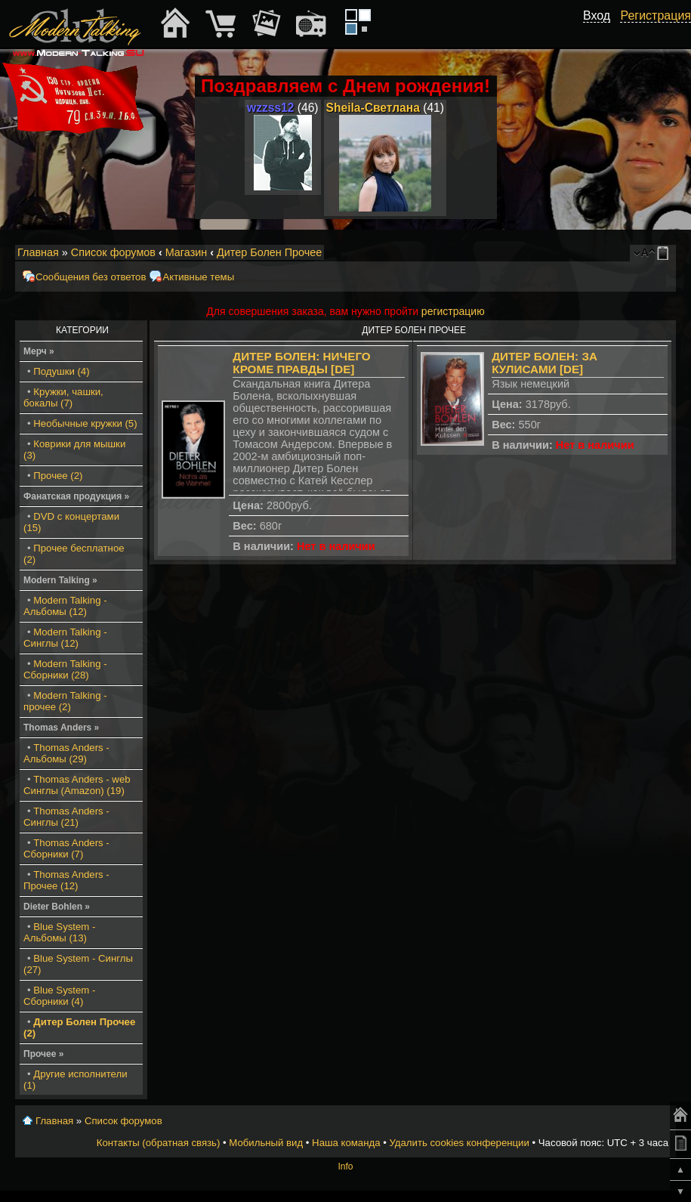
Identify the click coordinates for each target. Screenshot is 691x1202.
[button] (602, 32)
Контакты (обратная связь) (159, 1142)
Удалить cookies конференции (459, 1142)
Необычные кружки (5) (85, 423)
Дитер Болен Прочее (269, 252)
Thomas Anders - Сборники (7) (66, 848)
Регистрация (655, 15)
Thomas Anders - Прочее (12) (66, 880)
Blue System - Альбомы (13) (59, 932)
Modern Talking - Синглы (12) (65, 637)
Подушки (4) (61, 371)
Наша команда (346, 1142)
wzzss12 (270, 107)
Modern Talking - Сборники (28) (65, 669)
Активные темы (198, 277)
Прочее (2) (57, 475)
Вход (596, 15)
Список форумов (113, 252)
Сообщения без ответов (90, 277)
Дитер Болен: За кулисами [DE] (544, 362)
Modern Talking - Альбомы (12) (65, 606)
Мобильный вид (665, 253)
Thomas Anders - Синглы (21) (66, 816)
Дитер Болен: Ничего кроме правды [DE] (301, 362)
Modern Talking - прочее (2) (65, 701)
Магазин (186, 252)
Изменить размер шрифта (645, 253)
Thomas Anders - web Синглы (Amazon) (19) (77, 785)
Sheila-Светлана (373, 107)
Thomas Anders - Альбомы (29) (66, 753)
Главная (38, 252)
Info (345, 1166)
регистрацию (453, 311)
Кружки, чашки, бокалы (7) (63, 397)
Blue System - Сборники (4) (59, 995)
